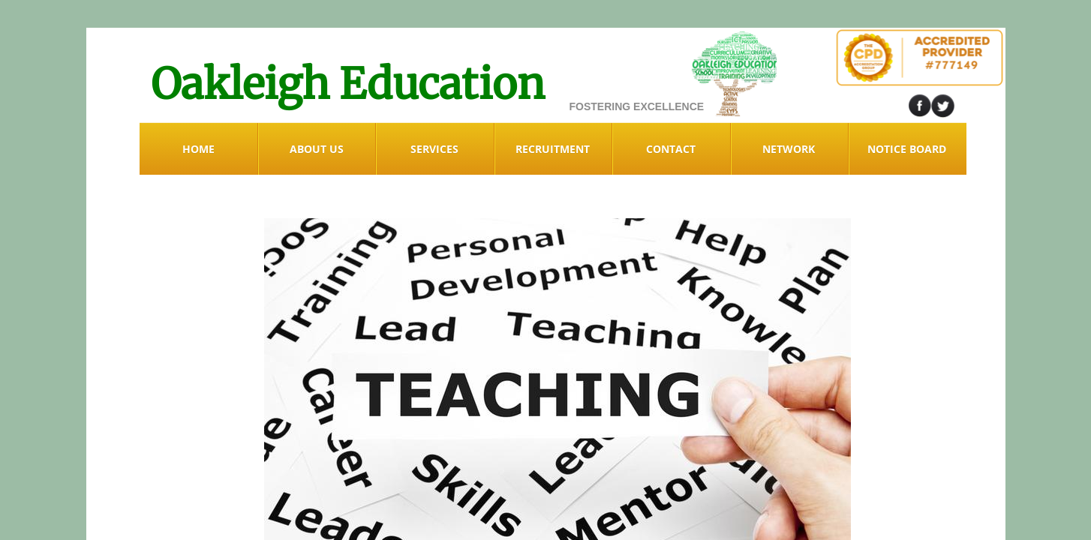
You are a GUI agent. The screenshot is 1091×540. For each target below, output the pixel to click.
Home (198, 149)
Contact (671, 149)
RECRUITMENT (552, 149)
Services (434, 149)
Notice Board (906, 149)
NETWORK (788, 149)
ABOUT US (317, 149)
